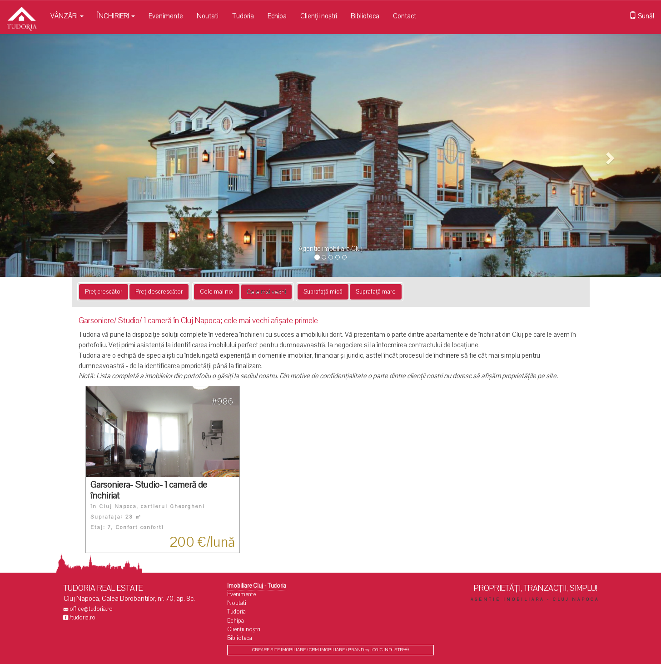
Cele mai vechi (266, 292)
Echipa (277, 15)
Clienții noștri (318, 15)
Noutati (208, 15)
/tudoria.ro (82, 618)
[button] (49, 155)
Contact (404, 15)
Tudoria (243, 15)
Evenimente (166, 15)
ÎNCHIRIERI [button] (116, 15)
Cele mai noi (217, 292)
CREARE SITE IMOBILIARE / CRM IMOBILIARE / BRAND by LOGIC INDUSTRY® (330, 650)
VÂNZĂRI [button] (67, 15)
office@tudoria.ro (91, 609)
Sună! (641, 15)
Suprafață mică (323, 292)
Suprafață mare (376, 292)
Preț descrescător (159, 292)
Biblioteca (365, 15)
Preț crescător (103, 292)
